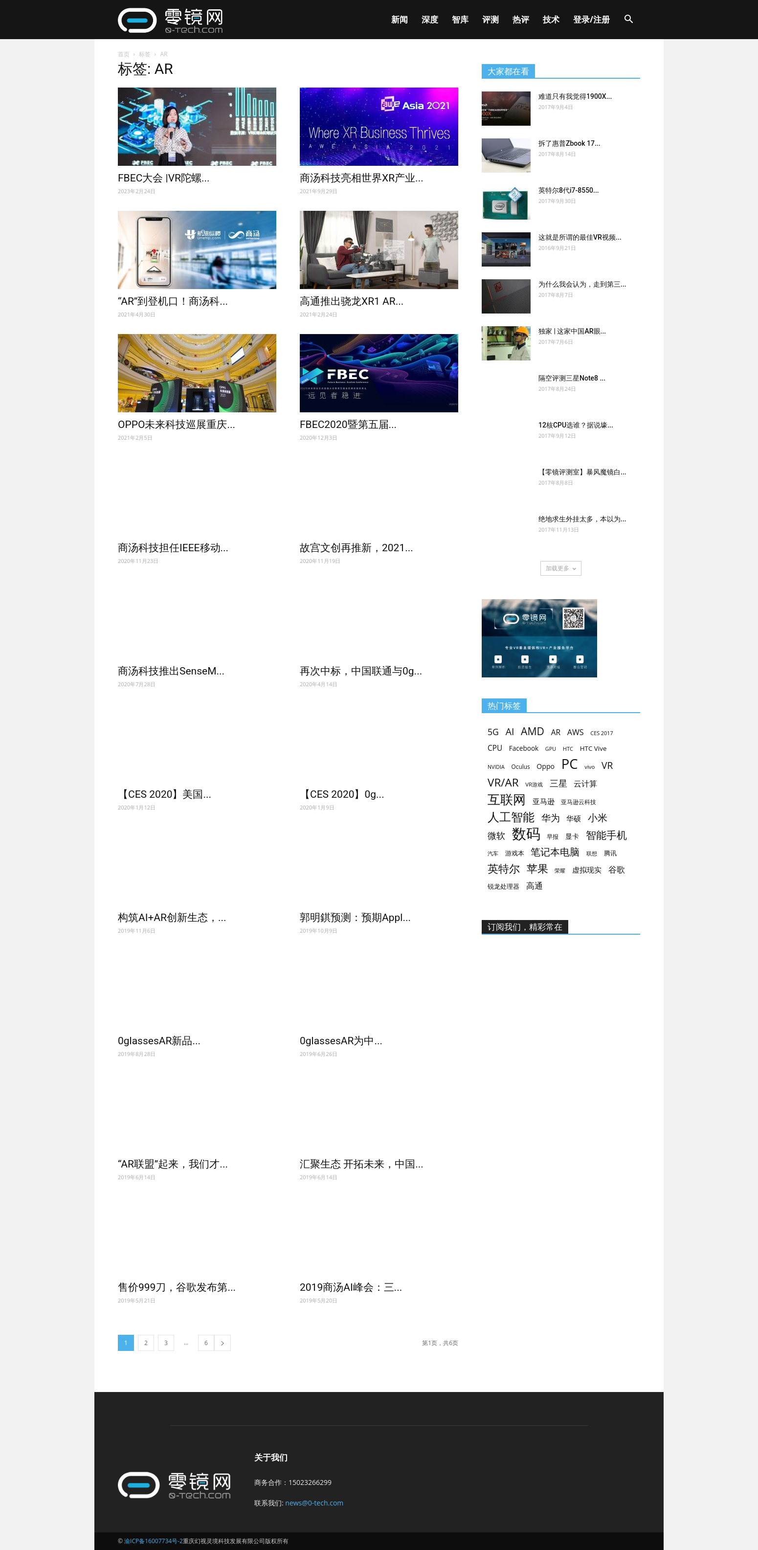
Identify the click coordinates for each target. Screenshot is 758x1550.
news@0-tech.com (314, 1502)
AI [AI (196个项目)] (510, 731)
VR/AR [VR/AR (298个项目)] (503, 782)
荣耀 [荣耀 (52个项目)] (560, 870)
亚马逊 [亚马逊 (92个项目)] (544, 801)
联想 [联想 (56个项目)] (591, 853)
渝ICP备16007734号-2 (153, 1541)
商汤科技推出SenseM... (171, 671)
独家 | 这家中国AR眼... (572, 331)
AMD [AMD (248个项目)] (532, 731)
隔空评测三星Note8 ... (571, 378)
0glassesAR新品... (159, 1041)
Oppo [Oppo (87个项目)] (545, 766)
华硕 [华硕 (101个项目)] (573, 818)
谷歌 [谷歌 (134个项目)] (616, 869)
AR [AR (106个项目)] (555, 732)
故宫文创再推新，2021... (356, 548)
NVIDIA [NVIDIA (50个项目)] (496, 767)
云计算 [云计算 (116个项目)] (585, 784)
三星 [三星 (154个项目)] (558, 783)
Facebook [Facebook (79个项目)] (523, 748)
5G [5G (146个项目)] (493, 732)
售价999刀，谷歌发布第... (177, 1287)
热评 (521, 19)
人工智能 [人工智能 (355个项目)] (511, 817)
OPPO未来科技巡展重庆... (176, 424)
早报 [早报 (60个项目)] (552, 836)
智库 (460, 19)
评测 (490, 19)
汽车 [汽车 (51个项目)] (493, 853)
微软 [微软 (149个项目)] (496, 836)
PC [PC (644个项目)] (569, 764)
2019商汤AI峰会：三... (351, 1287)
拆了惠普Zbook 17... (569, 143)
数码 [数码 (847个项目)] (526, 834)
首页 (124, 54)
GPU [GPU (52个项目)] (550, 748)
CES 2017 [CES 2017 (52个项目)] (601, 733)
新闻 (399, 19)
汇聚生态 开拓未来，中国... (362, 1164)
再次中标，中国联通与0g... (361, 671)
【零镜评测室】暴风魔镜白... (582, 472)
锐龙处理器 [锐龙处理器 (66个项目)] (503, 886)
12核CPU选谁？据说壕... (575, 425)
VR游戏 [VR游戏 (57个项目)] (534, 784)
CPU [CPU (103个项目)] (495, 748)
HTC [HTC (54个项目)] (568, 748)
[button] (628, 20)
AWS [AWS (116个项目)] (575, 732)
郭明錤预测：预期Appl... (355, 917)
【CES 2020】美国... (164, 794)
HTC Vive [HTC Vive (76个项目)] (593, 748)
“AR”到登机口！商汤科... (173, 301)
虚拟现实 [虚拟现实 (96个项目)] (587, 870)
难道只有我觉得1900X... (575, 96)
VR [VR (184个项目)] (607, 765)
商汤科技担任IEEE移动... (173, 548)
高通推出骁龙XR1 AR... (351, 301)
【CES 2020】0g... (342, 794)
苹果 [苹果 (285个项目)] (537, 868)
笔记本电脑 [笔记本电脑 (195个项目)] (555, 852)
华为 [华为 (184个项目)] (550, 817)
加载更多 (561, 568)
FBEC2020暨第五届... (348, 424)
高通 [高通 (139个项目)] (534, 885)
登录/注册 (591, 19)
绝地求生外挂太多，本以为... (582, 519)
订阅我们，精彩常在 (525, 927)
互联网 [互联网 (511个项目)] (507, 799)
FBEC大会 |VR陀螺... (164, 178)
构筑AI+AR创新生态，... (172, 917)
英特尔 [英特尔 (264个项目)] (504, 868)
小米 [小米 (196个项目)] (597, 817)
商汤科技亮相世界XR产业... (362, 178)
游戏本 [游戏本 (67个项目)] (514, 853)
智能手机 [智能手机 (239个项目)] (606, 835)
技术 (551, 19)
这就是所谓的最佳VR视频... (580, 237)
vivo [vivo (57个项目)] (589, 766)
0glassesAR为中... (341, 1041)
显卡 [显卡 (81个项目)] (572, 836)
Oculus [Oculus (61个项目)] (520, 766)
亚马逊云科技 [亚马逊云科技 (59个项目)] (578, 802)
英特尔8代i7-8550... (568, 190)
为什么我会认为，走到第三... (582, 284)
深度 (430, 19)
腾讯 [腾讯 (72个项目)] (610, 853)
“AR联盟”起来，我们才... (173, 1164)
